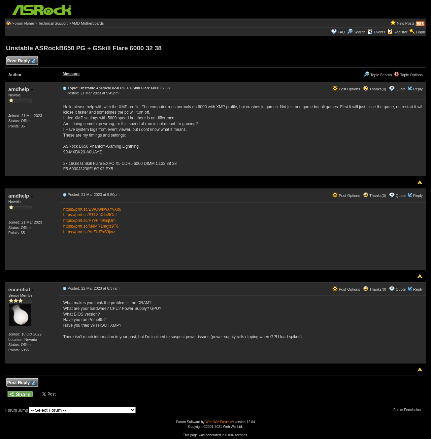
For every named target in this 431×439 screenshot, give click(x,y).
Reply (418, 89)
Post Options (346, 89)
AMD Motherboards (88, 23)
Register (400, 32)
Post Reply (21, 61)
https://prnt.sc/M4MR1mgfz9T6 (91, 226)
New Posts (406, 23)
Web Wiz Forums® (219, 422)
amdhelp (20, 89)
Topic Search (378, 75)
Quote (401, 89)
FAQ (341, 32)
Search (359, 32)
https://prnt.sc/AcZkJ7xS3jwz (89, 232)
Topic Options (408, 75)
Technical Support (52, 23)
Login (420, 32)
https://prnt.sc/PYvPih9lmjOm (89, 220)
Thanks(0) (374, 89)
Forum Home (23, 23)
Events (376, 32)
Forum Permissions (409, 410)
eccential (21, 289)
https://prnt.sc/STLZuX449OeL (90, 214)
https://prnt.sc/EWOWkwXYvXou (92, 209)
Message (71, 73)
